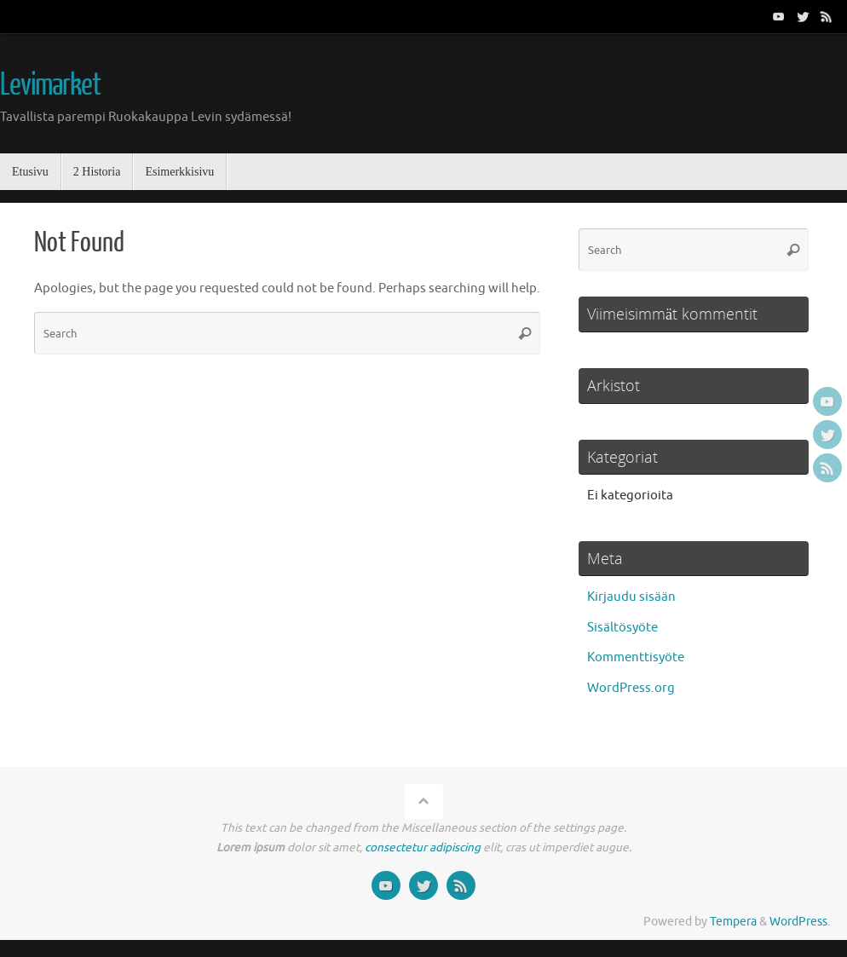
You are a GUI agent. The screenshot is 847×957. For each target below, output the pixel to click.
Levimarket (50, 85)
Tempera (733, 921)
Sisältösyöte (622, 628)
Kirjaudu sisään (631, 597)
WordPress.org (631, 688)
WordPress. (799, 921)
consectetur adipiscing (423, 847)
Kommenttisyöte (635, 657)
